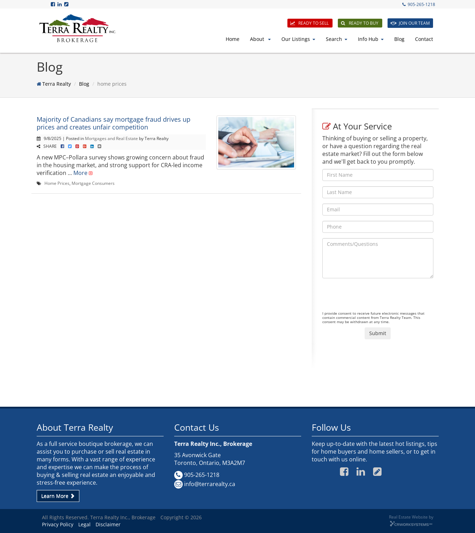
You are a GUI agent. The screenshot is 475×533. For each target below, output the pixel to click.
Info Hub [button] (371, 39)
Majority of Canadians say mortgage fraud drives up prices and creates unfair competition (113, 123)
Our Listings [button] (298, 39)
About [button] (260, 39)
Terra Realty (56, 83)
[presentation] (376, 297)
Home (232, 39)
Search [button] (336, 39)
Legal (84, 524)
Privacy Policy (57, 524)
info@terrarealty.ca (209, 484)
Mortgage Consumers (93, 183)
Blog (399, 39)
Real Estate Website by (411, 517)
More (80, 173)
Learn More (58, 495)
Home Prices (56, 183)
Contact (424, 39)
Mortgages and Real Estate (111, 138)
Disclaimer (108, 524)
